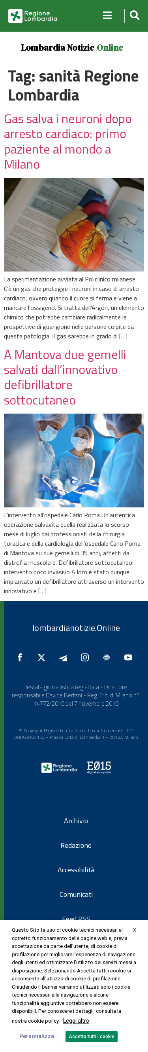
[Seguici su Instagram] (87, 657)
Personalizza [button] (36, 1036)
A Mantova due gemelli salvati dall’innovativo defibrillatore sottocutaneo (65, 377)
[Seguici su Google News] (108, 657)
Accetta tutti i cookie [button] (91, 1036)
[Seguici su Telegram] (65, 657)
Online (110, 47)
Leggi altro (76, 1021)
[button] (133, 16)
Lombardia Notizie (57, 47)
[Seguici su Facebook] (22, 657)
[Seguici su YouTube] (130, 657)
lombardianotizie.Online (76, 627)
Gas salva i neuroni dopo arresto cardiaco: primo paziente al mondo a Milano (68, 141)
